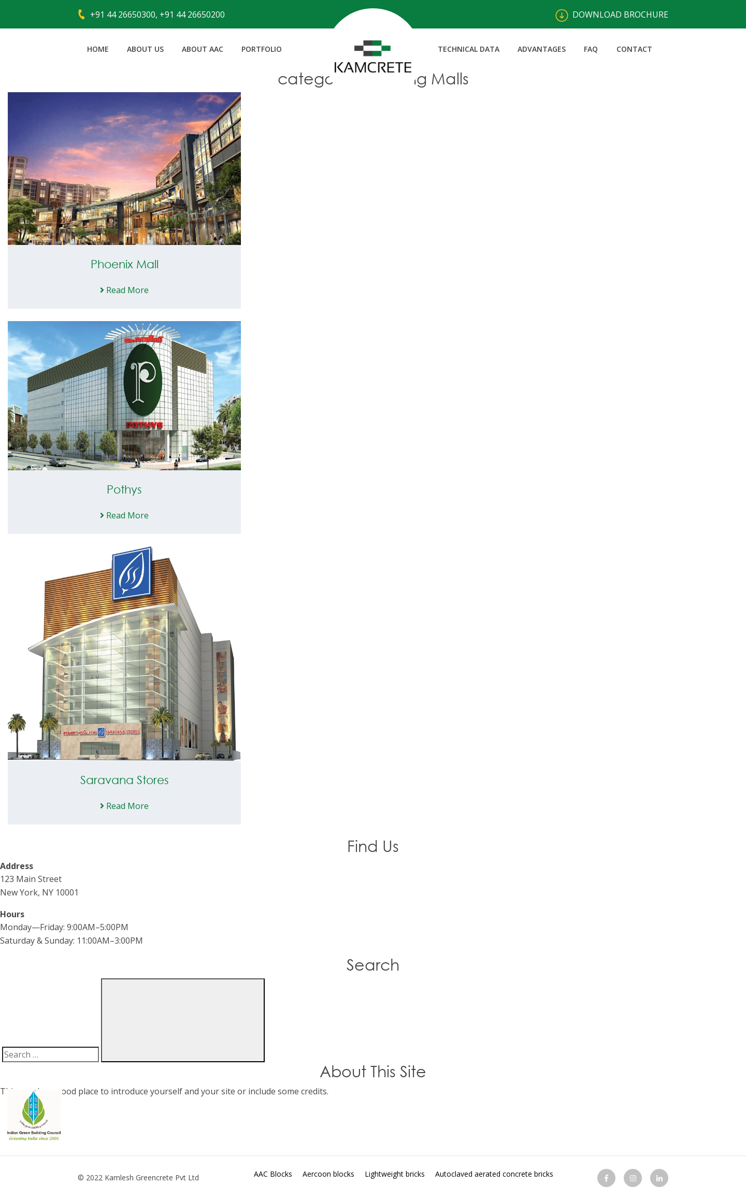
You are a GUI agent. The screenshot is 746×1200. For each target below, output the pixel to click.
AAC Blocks (273, 1174)
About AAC (202, 49)
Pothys (124, 489)
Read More (124, 290)
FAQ (591, 49)
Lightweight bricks (395, 1174)
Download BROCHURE (611, 14)
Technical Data (468, 49)
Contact (634, 49)
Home (98, 49)
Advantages (542, 49)
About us (145, 49)
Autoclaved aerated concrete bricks (494, 1174)
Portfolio (261, 49)
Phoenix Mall (125, 264)
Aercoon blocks (328, 1174)
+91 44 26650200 (192, 14)
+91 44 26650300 (122, 14)
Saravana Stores (124, 780)
